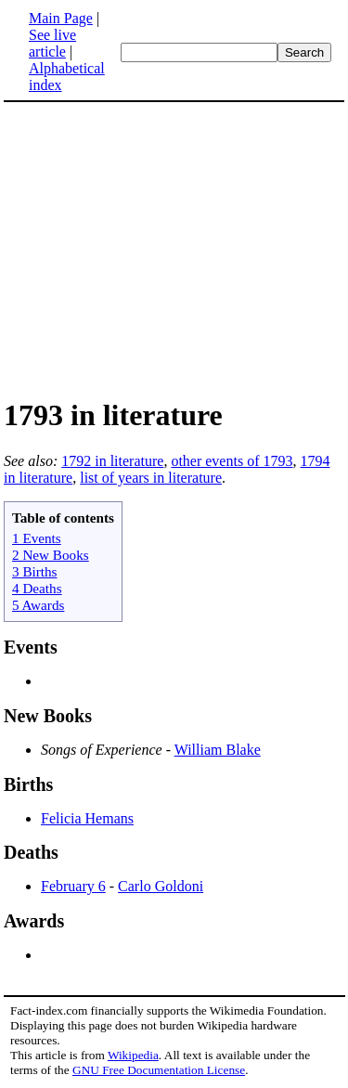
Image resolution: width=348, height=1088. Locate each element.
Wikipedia (133, 1055)
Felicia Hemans (87, 818)
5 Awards (38, 605)
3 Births (35, 571)
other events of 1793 (231, 461)
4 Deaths (37, 588)
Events (31, 647)
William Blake (217, 750)
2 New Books (50, 555)
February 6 (73, 886)
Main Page (61, 18)
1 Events (36, 538)
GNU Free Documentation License (158, 1070)
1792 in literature (112, 461)
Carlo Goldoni (160, 886)
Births (28, 784)
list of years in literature (151, 478)
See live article (52, 43)
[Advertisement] (174, 249)
